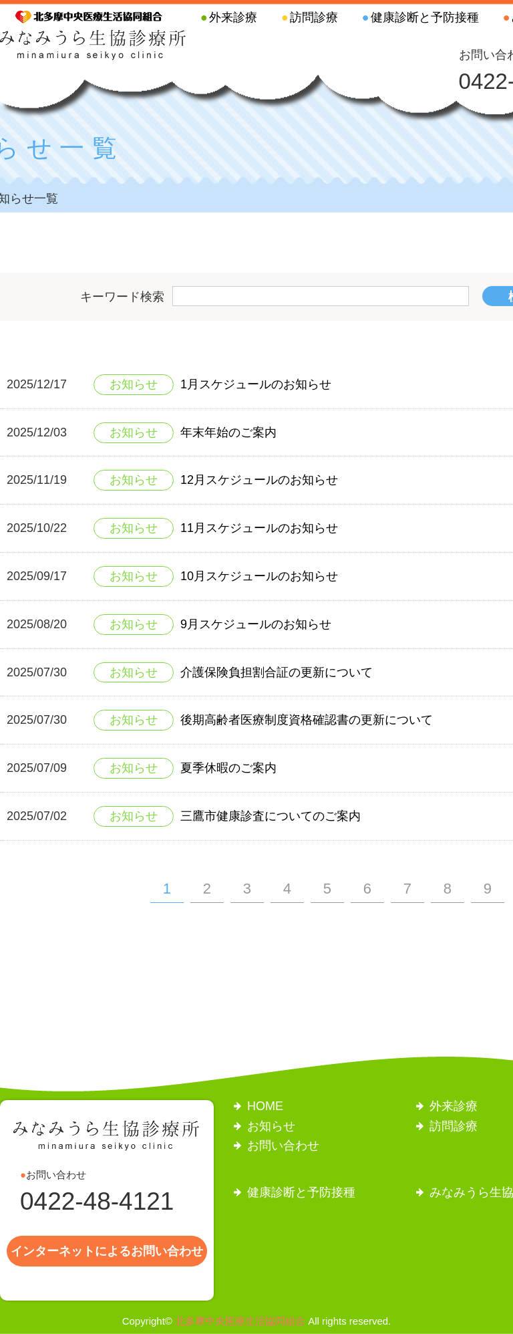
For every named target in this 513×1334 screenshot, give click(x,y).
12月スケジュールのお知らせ (259, 480)
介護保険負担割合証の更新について (276, 672)
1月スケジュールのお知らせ (255, 384)
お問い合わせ (283, 1145)
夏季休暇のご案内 (228, 768)
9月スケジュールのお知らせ (255, 624)
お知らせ (134, 384)
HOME (265, 1106)
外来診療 (233, 17)
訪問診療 (314, 17)
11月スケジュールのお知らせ (259, 528)
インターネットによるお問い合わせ (107, 1251)
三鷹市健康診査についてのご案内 (270, 816)
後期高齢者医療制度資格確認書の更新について (306, 719)
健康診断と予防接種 (425, 17)
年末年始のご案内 (228, 432)
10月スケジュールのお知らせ (259, 576)
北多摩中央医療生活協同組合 (240, 1321)
